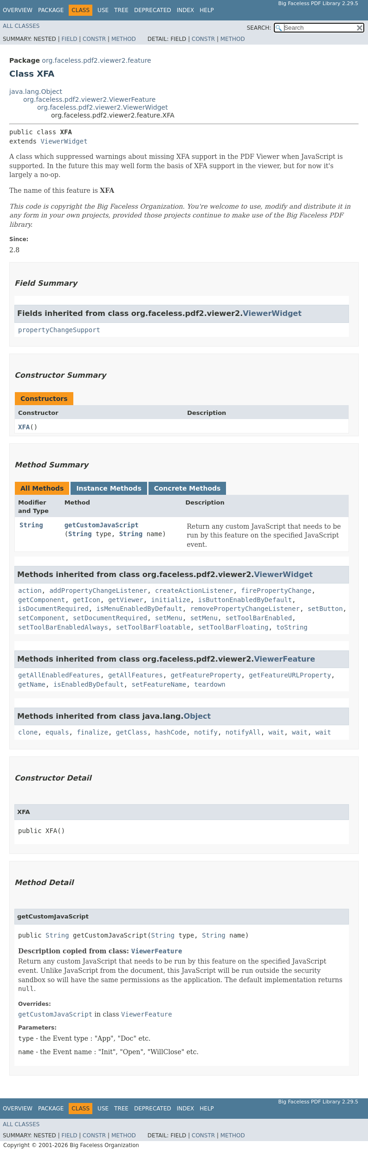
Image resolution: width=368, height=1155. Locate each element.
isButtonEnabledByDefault (245, 600)
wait (276, 732)
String (31, 525)
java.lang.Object (35, 91)
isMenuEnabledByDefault (139, 608)
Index (185, 10)
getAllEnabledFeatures (59, 675)
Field (69, 39)
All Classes (21, 26)
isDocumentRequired (53, 608)
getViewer (125, 600)
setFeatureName (158, 684)
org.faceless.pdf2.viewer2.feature (96, 60)
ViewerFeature (284, 659)
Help (207, 10)
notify (206, 732)
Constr (94, 39)
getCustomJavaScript (102, 525)
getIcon (86, 600)
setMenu (168, 618)
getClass (131, 732)
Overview (17, 10)
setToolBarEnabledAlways (63, 627)
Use (103, 10)
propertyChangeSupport (59, 330)
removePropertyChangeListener (245, 608)
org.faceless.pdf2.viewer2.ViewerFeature (89, 99)
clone (28, 732)
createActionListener (194, 590)
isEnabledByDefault (88, 684)
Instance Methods (108, 488)
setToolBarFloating (233, 627)
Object (197, 716)
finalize (92, 732)
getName (31, 684)
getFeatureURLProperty (290, 675)
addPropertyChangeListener (98, 590)
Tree (121, 10)
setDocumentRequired (110, 618)
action (30, 590)
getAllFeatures (135, 675)
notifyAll (243, 732)
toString (291, 627)
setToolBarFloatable (153, 627)
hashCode (170, 732)
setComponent (41, 618)
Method (123, 39)
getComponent (41, 600)
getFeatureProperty (206, 675)
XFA (24, 427)
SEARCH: (259, 28)
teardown (209, 684)
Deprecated (152, 10)
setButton (325, 608)
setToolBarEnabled (259, 618)
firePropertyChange (276, 590)
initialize (170, 600)
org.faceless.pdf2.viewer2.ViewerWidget (102, 107)
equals (57, 732)
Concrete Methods (187, 488)
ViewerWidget (63, 141)
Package (51, 10)
